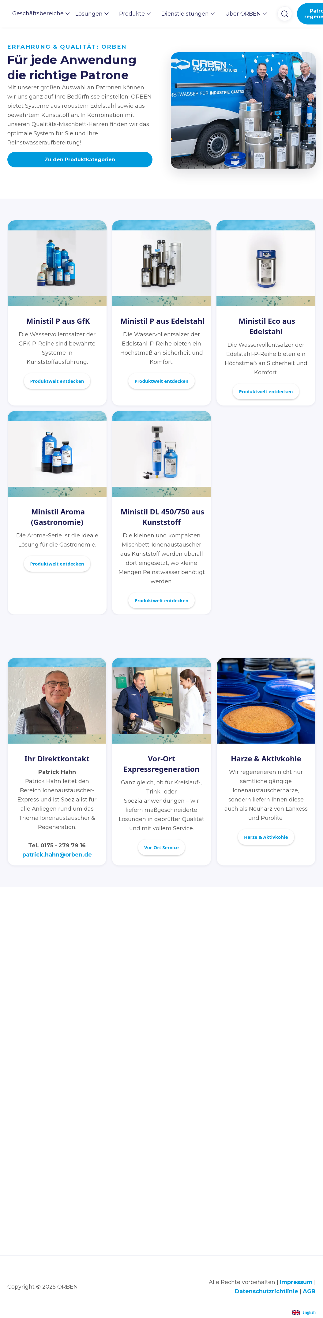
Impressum (296, 1282)
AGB (309, 1291)
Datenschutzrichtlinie (266, 1291)
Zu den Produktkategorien (79, 159)
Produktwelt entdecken (57, 381)
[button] (39, 13)
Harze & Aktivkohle (266, 837)
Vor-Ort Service (161, 847)
